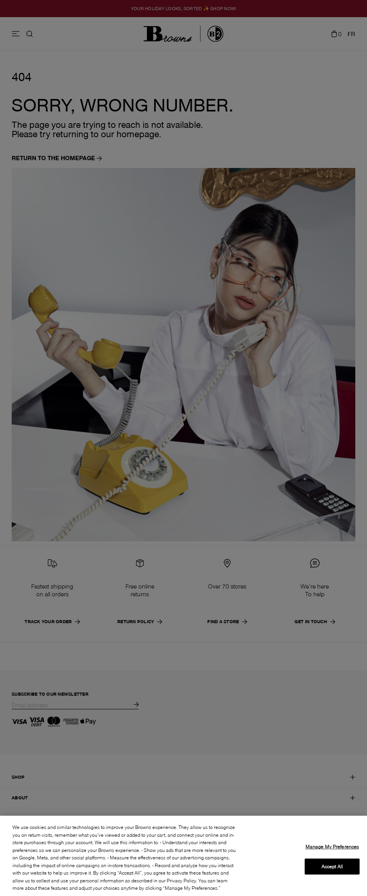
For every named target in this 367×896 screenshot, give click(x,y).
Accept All (332, 866)
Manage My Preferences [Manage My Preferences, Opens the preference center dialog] (332, 846)
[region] (183, 856)
